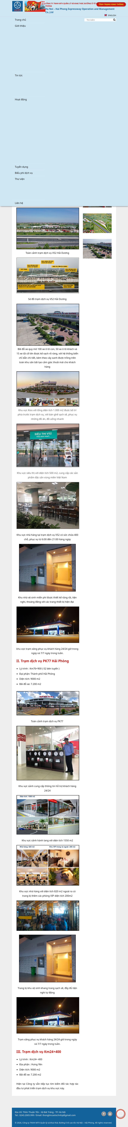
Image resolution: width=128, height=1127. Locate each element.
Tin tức (18, 75)
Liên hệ (19, 203)
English (110, 15)
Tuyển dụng (21, 166)
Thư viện (20, 179)
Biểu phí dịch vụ (24, 173)
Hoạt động (21, 99)
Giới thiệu (20, 25)
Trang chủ (20, 19)
